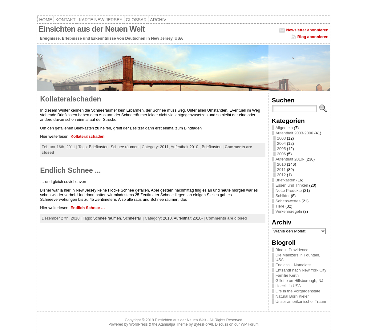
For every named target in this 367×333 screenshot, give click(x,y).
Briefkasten (98, 147)
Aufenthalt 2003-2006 (294, 133)
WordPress (138, 324)
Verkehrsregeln (289, 211)
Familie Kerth (287, 275)
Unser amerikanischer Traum (301, 301)
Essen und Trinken (292, 185)
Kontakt (65, 19)
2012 (281, 174)
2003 (281, 138)
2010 (167, 218)
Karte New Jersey (100, 19)
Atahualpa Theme (173, 324)
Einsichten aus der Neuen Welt (91, 29)
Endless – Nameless (294, 265)
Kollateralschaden (70, 99)
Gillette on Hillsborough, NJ (299, 280)
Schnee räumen (125, 147)
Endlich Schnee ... (70, 170)
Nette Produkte (289, 190)
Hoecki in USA (288, 285)
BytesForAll (203, 324)
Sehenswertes (288, 201)
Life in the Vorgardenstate (298, 291)
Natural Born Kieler (292, 296)
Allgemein (284, 127)
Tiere (280, 206)
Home (45, 19)
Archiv (158, 19)
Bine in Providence (292, 250)
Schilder (283, 195)
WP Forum (250, 324)
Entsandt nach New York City (301, 270)
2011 (164, 147)
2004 (281, 143)
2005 (281, 148)
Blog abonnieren (313, 36)
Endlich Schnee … (88, 207)
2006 (281, 154)
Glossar (136, 19)
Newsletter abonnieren (307, 30)
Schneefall (132, 218)
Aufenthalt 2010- (185, 147)
